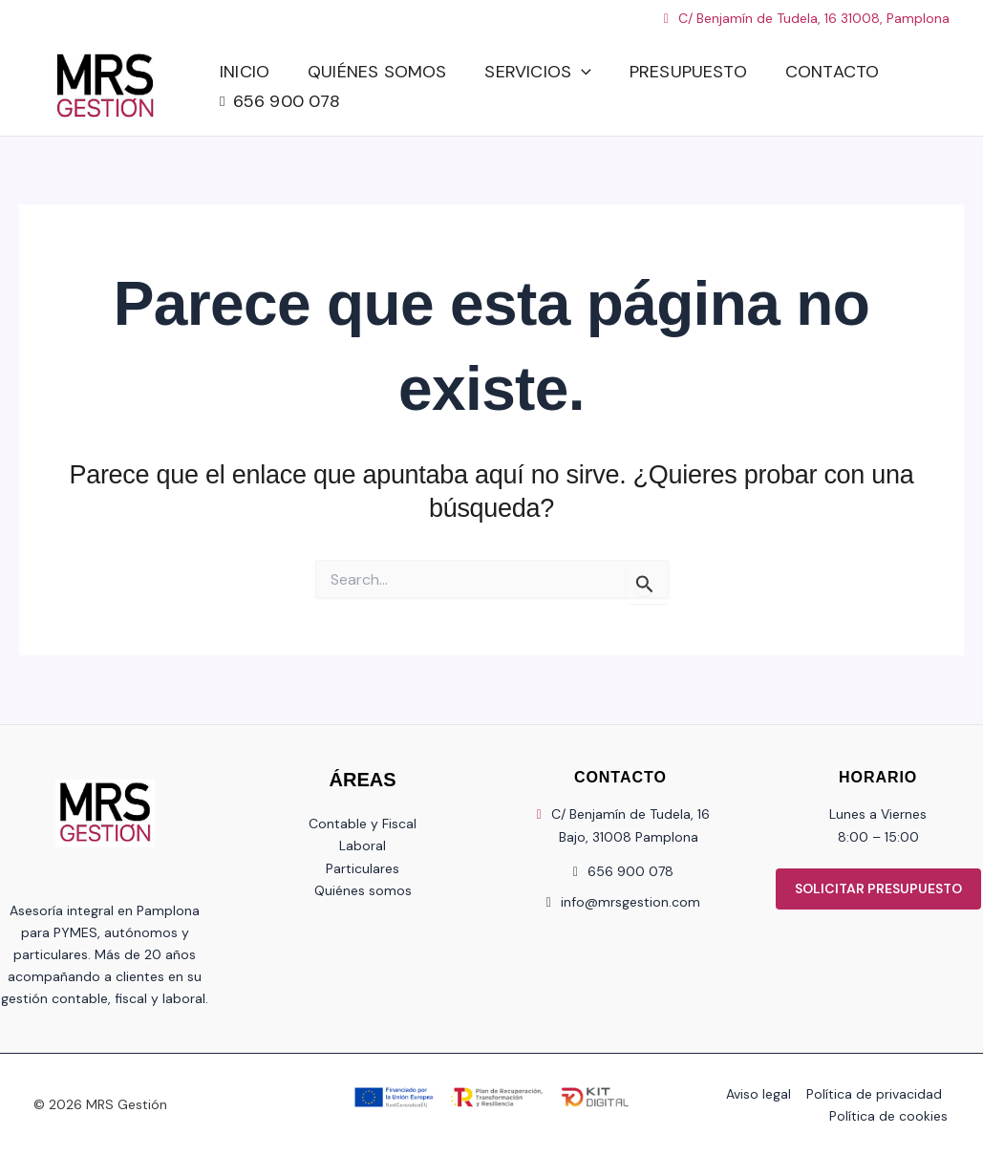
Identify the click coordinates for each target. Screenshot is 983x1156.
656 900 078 (287, 105)
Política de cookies (890, 1115)
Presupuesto (688, 67)
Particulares (362, 868)
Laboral (362, 845)
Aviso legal (761, 1093)
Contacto (832, 67)
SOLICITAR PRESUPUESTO (878, 888)
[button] (581, 68)
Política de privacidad (875, 1093)
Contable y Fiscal (363, 823)
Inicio (244, 67)
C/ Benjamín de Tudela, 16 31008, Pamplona (804, 18)
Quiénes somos (377, 67)
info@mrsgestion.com (630, 901)
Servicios (537, 68)
